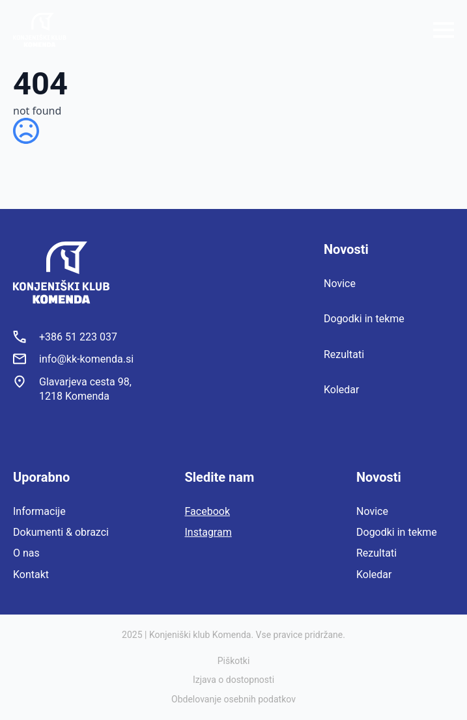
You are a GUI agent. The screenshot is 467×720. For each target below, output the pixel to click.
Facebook (207, 511)
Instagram (208, 532)
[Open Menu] (443, 30)
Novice (340, 283)
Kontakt (31, 574)
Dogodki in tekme (364, 318)
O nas (26, 553)
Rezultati (344, 354)
